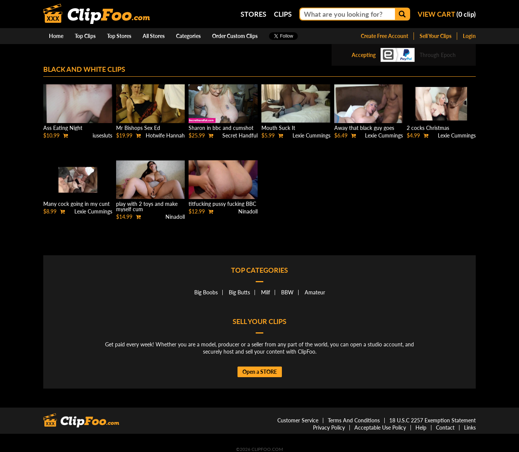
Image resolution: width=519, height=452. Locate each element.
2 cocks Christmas (428, 128)
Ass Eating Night (62, 128)
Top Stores (119, 36)
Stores (253, 14)
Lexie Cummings (311, 135)
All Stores (154, 36)
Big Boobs (206, 292)
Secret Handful (240, 135)
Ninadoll (175, 216)
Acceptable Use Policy (380, 427)
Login (469, 36)
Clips (283, 14)
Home (56, 36)
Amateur (315, 292)
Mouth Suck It (278, 128)
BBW (287, 292)
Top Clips (85, 36)
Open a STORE (259, 371)
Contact (445, 427)
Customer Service (297, 420)
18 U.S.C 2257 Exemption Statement (432, 420)
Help (420, 427)
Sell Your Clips (435, 36)
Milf (265, 292)
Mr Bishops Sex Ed (138, 128)
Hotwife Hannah (165, 135)
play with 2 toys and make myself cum (147, 206)
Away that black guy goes (364, 128)
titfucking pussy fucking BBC (222, 204)
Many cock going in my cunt (76, 204)
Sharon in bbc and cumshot (221, 128)
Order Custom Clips (235, 36)
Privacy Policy (329, 427)
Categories (188, 36)
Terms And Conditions (354, 420)
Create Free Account (384, 36)
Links (470, 427)
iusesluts (102, 135)
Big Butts (239, 292)
